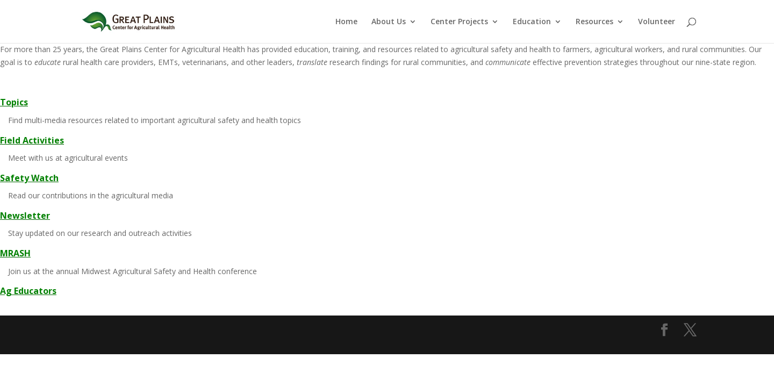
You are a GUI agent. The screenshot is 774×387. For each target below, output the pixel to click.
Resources (594, 22)
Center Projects (459, 22)
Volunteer (656, 22)
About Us (388, 22)
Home (346, 22)
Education (532, 22)
